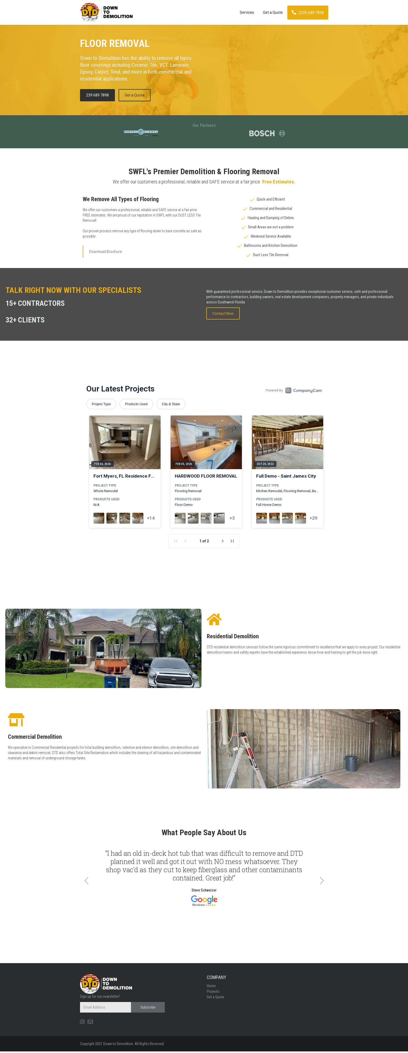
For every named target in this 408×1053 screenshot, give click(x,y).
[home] (157, 12)
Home (211, 987)
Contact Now (223, 313)
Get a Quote (273, 12)
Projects (213, 993)
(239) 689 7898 (308, 12)
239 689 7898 (97, 95)
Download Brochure (105, 252)
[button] (86, 882)
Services (247, 12)
